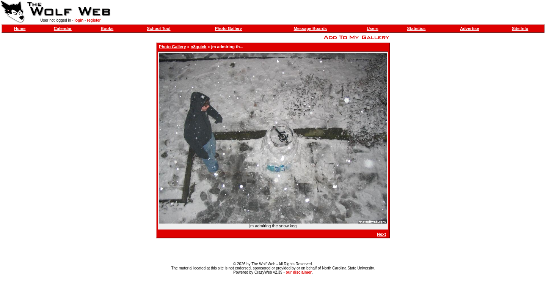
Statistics (416, 28)
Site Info (520, 28)
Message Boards (310, 28)
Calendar (63, 28)
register (94, 20)
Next (381, 234)
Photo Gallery (228, 28)
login (78, 20)
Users (372, 28)
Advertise (469, 28)
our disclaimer (299, 272)
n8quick (199, 46)
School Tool (158, 28)
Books (107, 28)
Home (20, 28)
